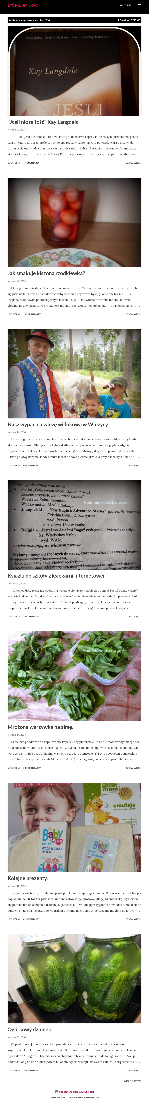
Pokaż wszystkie (129, 20)
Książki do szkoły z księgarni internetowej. (56, 575)
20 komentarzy (32, 616)
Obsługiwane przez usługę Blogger (74, 1091)
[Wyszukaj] (125, 5)
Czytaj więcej (133, 163)
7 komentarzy (31, 1070)
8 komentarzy (31, 919)
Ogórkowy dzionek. (30, 1029)
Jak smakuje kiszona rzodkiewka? (46, 273)
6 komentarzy (31, 163)
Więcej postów (132, 1081)
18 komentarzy (32, 314)
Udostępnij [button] (14, 163)
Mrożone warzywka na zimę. (40, 727)
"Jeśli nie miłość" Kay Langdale (43, 122)
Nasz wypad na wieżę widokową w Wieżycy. (58, 424)
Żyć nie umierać (23, 5)
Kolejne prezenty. (28, 878)
